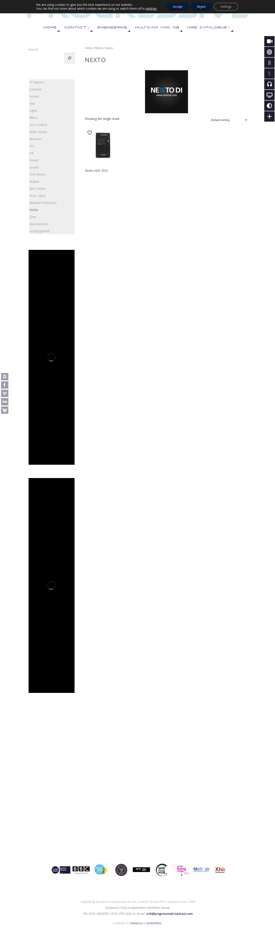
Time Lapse (37, 196)
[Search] (70, 58)
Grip (32, 103)
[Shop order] (228, 120)
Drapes (34, 181)
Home (89, 48)
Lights (33, 110)
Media (99, 48)
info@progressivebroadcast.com (169, 914)
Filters (33, 118)
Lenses (34, 96)
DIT (31, 146)
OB (31, 153)
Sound (33, 167)
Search (33, 49)
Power (33, 160)
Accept (177, 7)
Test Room (37, 174)
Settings (226, 7)
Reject (201, 7)
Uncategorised (39, 231)
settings (151, 9)
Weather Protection (43, 203)
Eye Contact (37, 188)
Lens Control (38, 125)
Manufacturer (38, 224)
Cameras (35, 89)
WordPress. (154, 923)
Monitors (35, 139)
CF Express (36, 82)
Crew (32, 217)
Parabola (136, 923)
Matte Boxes (38, 132)
